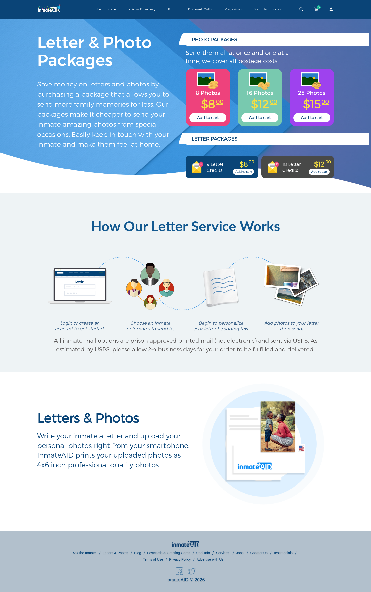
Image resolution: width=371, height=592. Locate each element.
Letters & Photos (115, 553)
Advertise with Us (210, 559)
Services (223, 553)
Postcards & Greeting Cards (168, 553)
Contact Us (258, 553)
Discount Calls (200, 9)
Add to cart (208, 117)
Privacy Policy (180, 559)
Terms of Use (153, 559)
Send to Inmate (268, 9)
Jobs (240, 553)
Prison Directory (142, 9)
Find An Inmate (103, 9)
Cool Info (203, 553)
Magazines (233, 9)
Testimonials (283, 553)
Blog (172, 9)
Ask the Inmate (85, 553)
